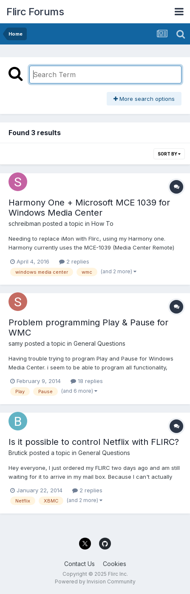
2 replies (74, 261)
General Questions (99, 343)
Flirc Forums (35, 12)
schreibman (25, 223)
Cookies (114, 563)
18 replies (87, 380)
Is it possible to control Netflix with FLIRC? (94, 442)
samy (16, 343)
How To (102, 223)
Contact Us (79, 563)
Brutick (18, 452)
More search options (144, 98)
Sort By (169, 153)
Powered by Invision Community (95, 581)
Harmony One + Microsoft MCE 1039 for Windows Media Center (89, 207)
